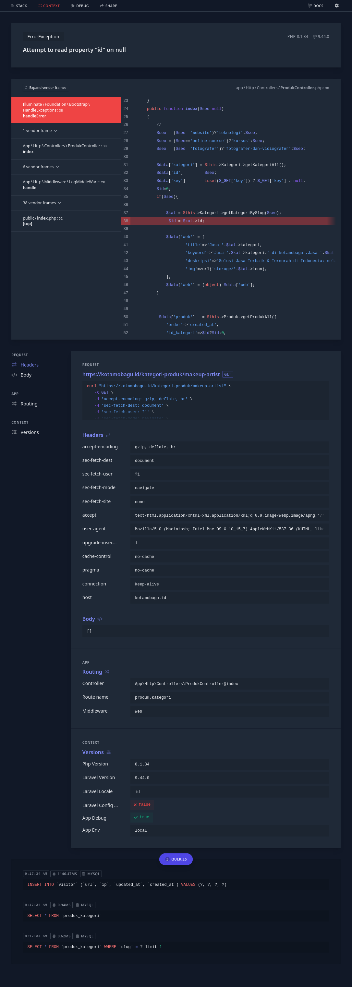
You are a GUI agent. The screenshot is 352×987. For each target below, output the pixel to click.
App (14, 393)
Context (19, 422)
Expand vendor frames (46, 87)
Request (19, 355)
